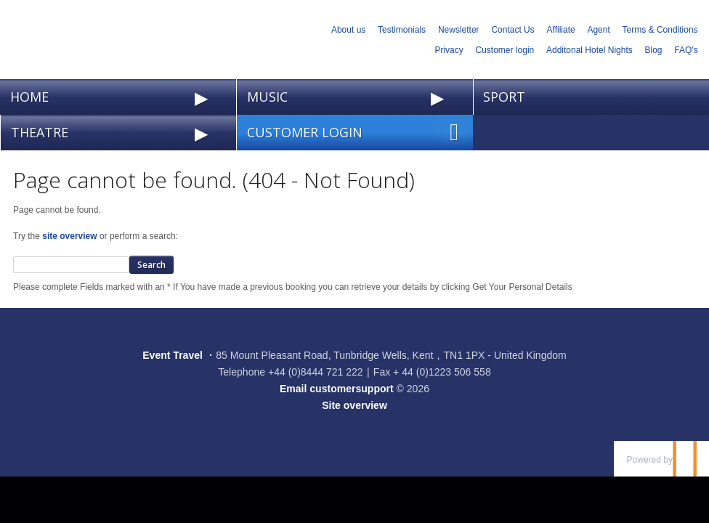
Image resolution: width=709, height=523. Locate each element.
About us (348, 30)
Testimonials (402, 30)
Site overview (354, 405)
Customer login (505, 50)
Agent (598, 30)
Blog (654, 50)
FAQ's (685, 50)
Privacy (448, 50)
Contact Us (512, 30)
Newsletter (458, 30)
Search (151, 265)
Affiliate (561, 30)
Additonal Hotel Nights (589, 50)
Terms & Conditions (660, 30)
